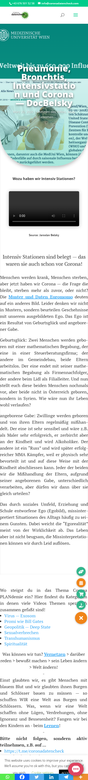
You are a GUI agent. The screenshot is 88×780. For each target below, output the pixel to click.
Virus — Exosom (20, 616)
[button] (81, 618)
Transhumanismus (22, 638)
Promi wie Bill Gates (23, 621)
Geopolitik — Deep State (27, 627)
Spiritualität (15, 644)
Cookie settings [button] (43, 772)
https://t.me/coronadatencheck (34, 751)
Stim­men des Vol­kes (51, 112)
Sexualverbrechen (21, 632)
